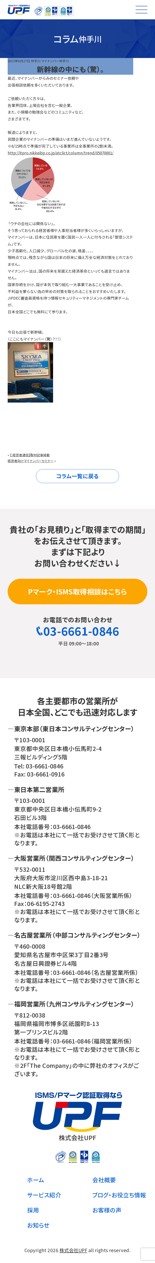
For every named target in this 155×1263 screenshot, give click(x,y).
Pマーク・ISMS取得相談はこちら (77, 591)
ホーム (35, 1180)
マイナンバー (50, 60)
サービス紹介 (44, 1195)
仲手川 (36, 60)
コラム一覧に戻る (77, 476)
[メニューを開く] (141, 9)
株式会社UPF (73, 1250)
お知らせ (38, 1225)
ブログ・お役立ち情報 (119, 1195)
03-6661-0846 (77, 630)
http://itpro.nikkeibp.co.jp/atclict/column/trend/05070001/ (60, 152)
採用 (33, 1210)
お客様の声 (106, 1210)
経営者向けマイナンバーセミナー (30, 460)
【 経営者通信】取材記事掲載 (30, 454)
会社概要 (104, 1180)
